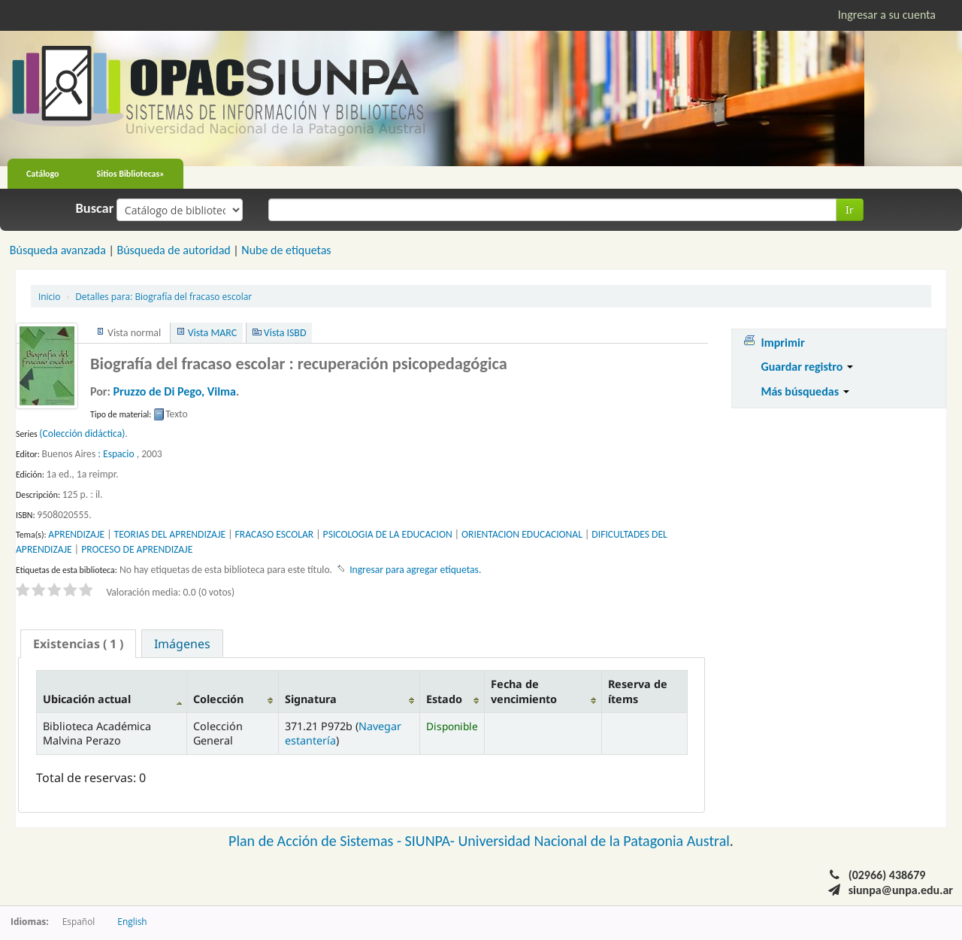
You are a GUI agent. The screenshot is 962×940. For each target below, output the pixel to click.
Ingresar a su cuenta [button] (887, 15)
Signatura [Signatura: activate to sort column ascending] (311, 699)
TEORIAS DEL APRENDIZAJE (170, 534)
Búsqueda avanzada (58, 250)
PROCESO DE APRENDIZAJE (136, 549)
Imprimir (782, 342)
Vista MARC (212, 332)
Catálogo (42, 173)
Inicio (49, 296)
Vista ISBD (285, 332)
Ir (850, 209)
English (132, 921)
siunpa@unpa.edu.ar (901, 890)
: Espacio (116, 453)
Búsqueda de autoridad (173, 250)
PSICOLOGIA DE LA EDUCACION (387, 534)
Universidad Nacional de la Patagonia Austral (594, 841)
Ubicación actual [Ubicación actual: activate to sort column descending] (87, 699)
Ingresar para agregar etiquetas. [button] (415, 569)
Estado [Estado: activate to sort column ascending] (444, 699)
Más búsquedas (805, 391)
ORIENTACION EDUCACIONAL (521, 534)
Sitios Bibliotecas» (131, 173)
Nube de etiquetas (286, 250)
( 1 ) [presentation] (78, 643)
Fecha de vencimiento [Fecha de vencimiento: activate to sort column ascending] (524, 691)
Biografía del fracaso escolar (163, 296)
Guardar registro (807, 366)
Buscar (95, 208)
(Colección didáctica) (82, 433)
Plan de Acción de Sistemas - (316, 841)
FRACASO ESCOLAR (274, 534)
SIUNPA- (431, 841)
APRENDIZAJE (76, 534)
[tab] (78, 643)
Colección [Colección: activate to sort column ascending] (218, 699)
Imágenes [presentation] (182, 643)
